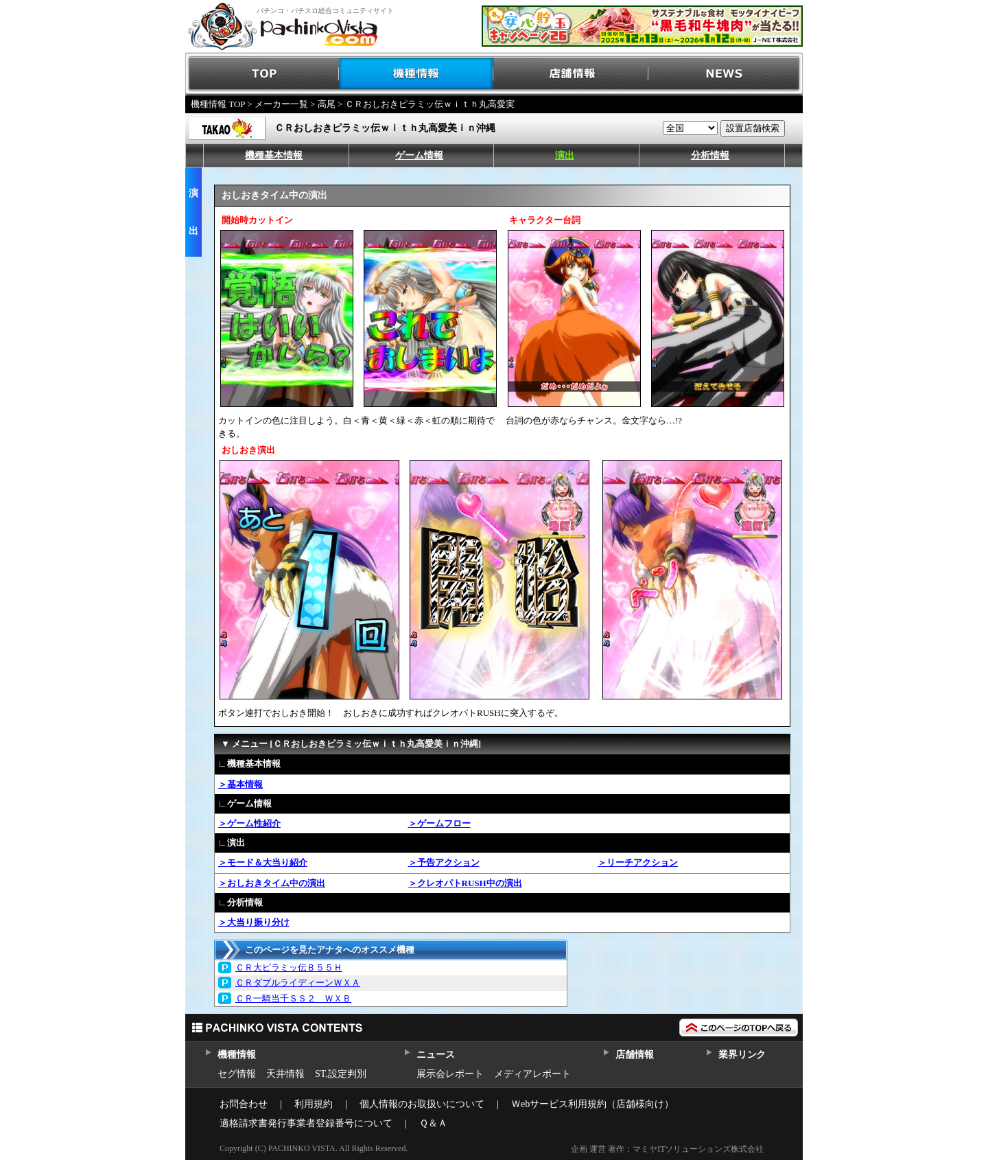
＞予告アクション (444, 862)
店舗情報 (571, 73)
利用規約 (313, 1104)
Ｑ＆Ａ (433, 1123)
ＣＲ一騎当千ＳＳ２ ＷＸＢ (293, 998)
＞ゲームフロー (439, 823)
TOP (262, 73)
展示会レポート (450, 1074)
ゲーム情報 (419, 155)
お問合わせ (244, 1104)
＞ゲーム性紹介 (249, 823)
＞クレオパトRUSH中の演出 (465, 883)
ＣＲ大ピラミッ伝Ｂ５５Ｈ (288, 967)
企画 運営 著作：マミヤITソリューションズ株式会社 (667, 1149)
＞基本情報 (240, 784)
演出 (564, 155)
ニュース (435, 1054)
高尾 (327, 104)
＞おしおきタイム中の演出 (271, 883)
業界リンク (742, 1054)
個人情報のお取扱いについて (422, 1104)
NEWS (725, 73)
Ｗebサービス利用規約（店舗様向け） (592, 1104)
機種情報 (417, 73)
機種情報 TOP (218, 104)
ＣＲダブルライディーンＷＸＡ (297, 982)
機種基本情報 (274, 155)
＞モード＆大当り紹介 (262, 862)
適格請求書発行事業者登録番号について (306, 1123)
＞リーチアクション (638, 862)
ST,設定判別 (340, 1074)
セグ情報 (236, 1074)
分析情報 (710, 155)
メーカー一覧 (281, 104)
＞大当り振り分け (254, 922)
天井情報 (285, 1074)
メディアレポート (532, 1074)
